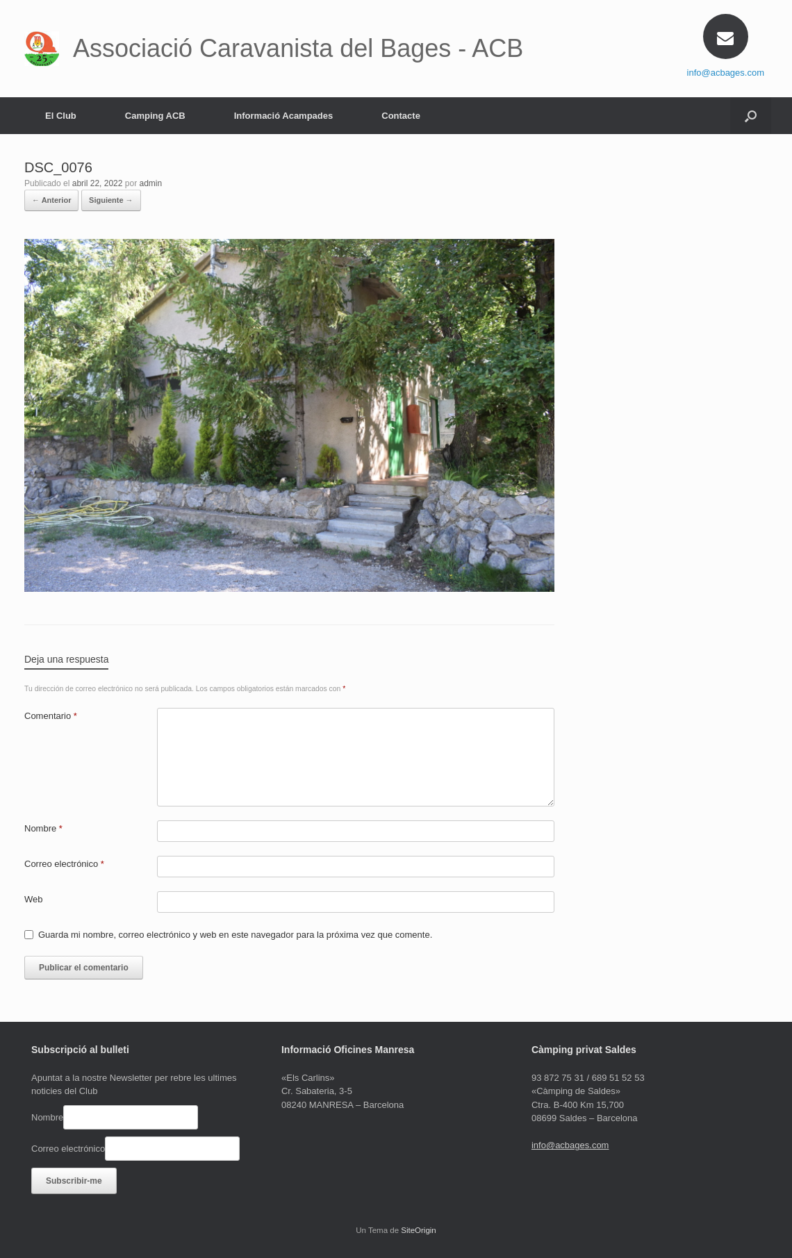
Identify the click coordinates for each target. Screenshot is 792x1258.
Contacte (400, 115)
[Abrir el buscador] (750, 115)
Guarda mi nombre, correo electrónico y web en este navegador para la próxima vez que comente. (235, 934)
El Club (60, 115)
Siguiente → (111, 200)
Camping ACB (155, 115)
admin (151, 183)
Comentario (50, 716)
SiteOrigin (418, 1230)
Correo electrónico (64, 864)
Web (33, 899)
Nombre (43, 828)
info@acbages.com (725, 72)
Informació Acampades (283, 115)
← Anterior (51, 200)
